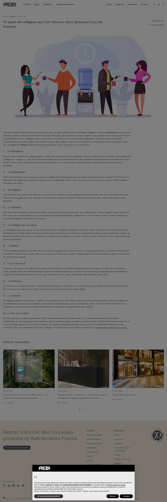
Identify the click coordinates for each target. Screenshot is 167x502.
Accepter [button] (126, 496)
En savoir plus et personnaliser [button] (48, 496)
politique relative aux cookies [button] (116, 485)
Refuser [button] (112, 496)
